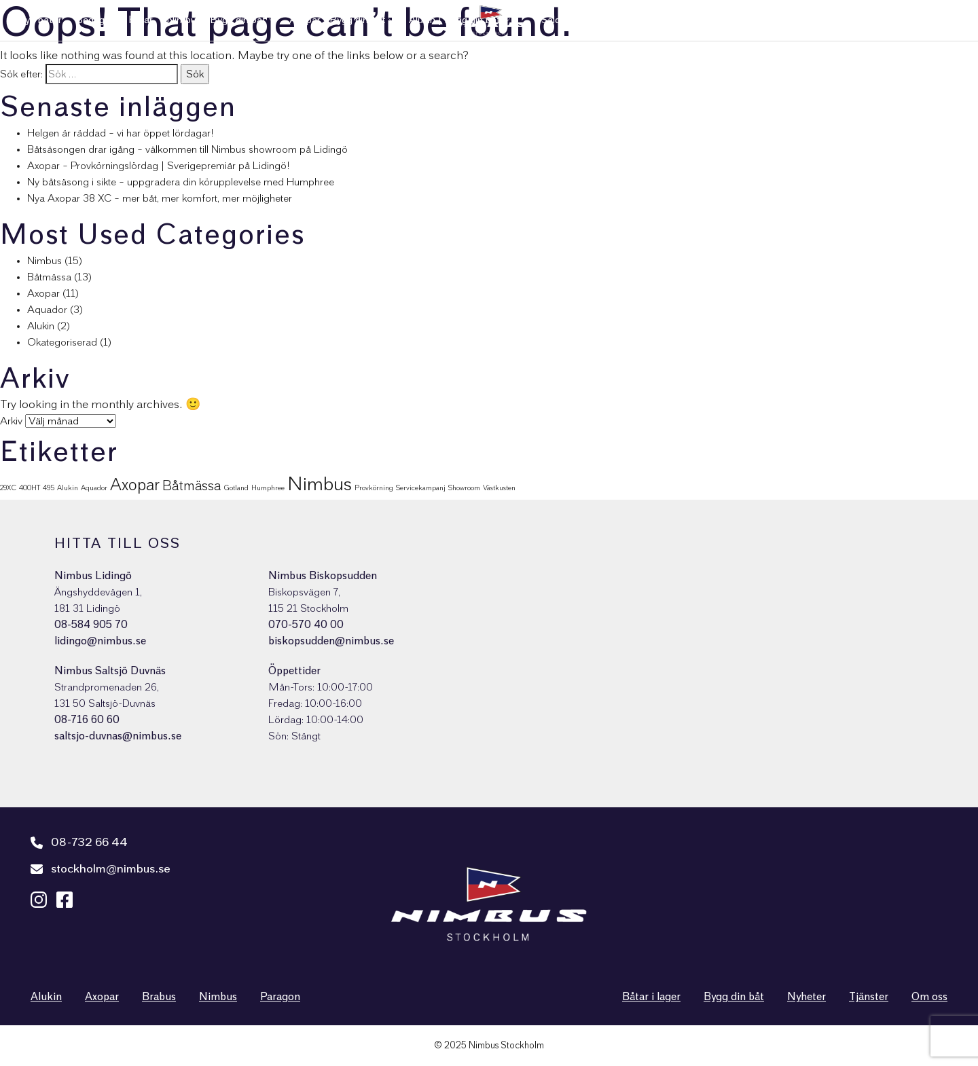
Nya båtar (39, 20)
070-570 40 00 (306, 624)
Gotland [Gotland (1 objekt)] (236, 488)
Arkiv (11, 421)
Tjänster (769, 20)
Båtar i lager (651, 996)
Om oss (869, 20)
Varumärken (632, 20)
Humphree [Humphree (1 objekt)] (268, 488)
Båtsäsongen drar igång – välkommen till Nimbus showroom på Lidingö (187, 149)
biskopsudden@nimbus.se (331, 641)
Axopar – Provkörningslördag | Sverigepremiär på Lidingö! (158, 165)
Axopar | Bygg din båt (337, 20)
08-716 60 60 (87, 719)
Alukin (40, 325)
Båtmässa (49, 277)
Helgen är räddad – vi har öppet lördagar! (120, 133)
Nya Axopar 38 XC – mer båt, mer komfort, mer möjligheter (159, 198)
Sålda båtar (566, 20)
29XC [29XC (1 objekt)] (8, 488)
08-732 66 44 (79, 843)
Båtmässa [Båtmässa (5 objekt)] (191, 486)
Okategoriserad (62, 342)
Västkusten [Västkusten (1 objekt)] (499, 488)
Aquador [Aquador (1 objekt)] (94, 488)
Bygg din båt (734, 996)
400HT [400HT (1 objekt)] (29, 488)
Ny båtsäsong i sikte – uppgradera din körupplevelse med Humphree (180, 182)
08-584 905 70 (91, 624)
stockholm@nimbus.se (100, 869)
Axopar (43, 293)
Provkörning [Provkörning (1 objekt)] (374, 488)
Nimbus (44, 260)
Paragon (280, 996)
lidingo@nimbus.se (100, 641)
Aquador (47, 309)
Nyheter (819, 20)
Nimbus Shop (931, 20)
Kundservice (710, 20)
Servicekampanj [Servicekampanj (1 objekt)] (421, 488)
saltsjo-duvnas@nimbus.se (117, 736)
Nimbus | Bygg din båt (216, 20)
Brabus (159, 996)
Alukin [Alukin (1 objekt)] (67, 488)
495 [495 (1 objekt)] (48, 488)
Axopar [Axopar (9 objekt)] (135, 485)
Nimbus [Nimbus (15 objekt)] (319, 484)
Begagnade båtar (114, 20)
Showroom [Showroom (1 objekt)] (464, 488)
